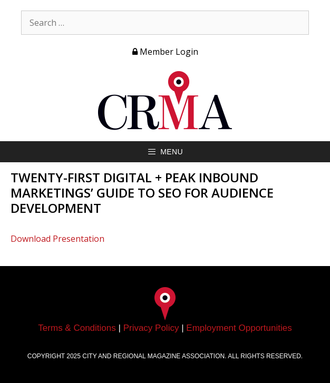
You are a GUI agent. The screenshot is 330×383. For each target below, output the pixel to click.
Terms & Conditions (76, 328)
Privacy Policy (151, 328)
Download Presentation (57, 238)
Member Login (165, 51)
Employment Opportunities (239, 328)
